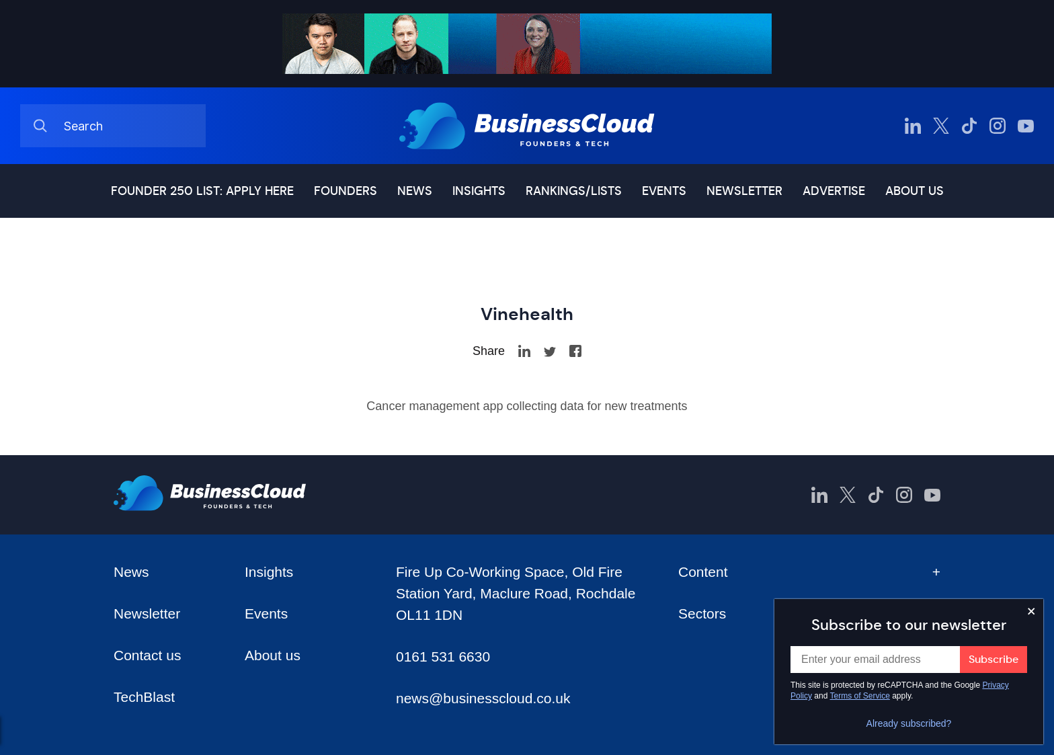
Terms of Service (860, 696)
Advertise (834, 191)
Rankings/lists (574, 191)
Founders (345, 191)
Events (664, 191)
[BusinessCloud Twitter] (941, 126)
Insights (478, 191)
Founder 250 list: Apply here (202, 191)
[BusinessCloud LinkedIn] (913, 126)
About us (914, 191)
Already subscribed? (909, 723)
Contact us (147, 655)
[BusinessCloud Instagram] (997, 126)
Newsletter (744, 191)
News (414, 191)
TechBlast (144, 697)
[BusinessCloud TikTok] (969, 126)
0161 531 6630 (443, 656)
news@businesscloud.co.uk (483, 698)
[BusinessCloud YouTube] (1026, 126)
